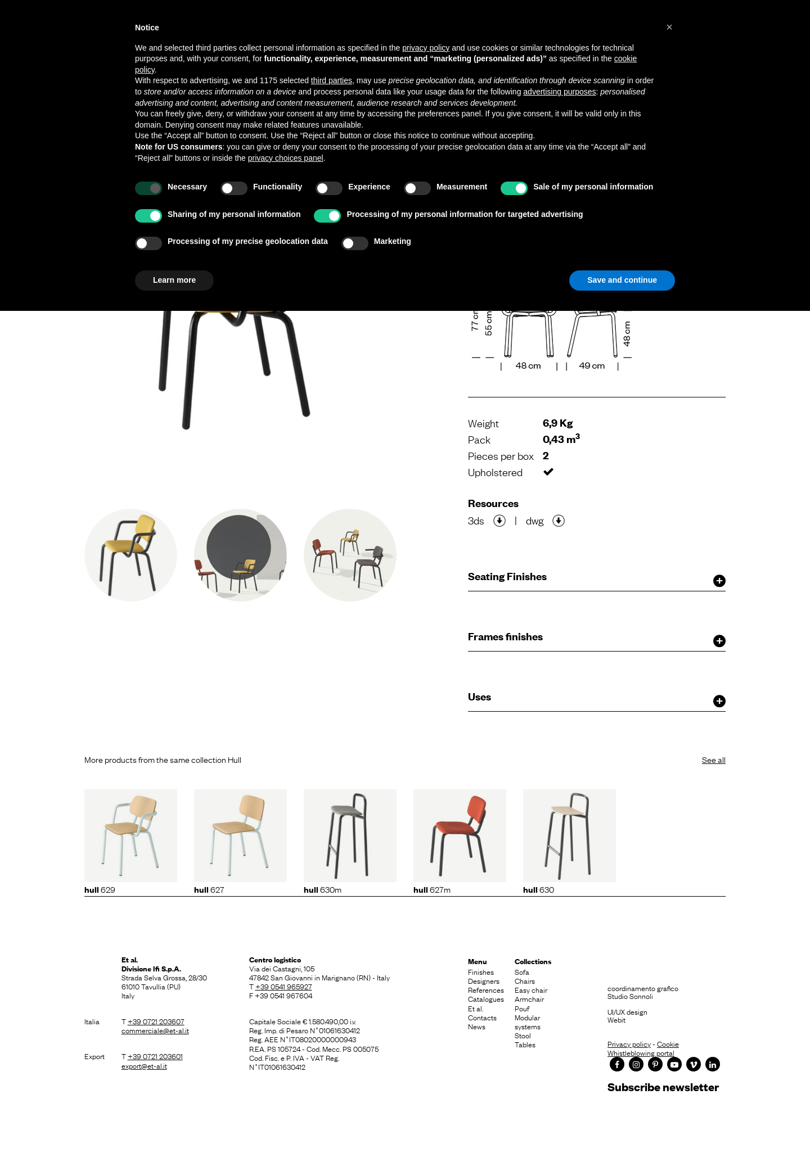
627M (432, 889)
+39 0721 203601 (155, 1055)
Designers (484, 980)
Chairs (525, 980)
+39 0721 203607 (156, 1021)
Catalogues (486, 998)
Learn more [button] (174, 279)
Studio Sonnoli (630, 995)
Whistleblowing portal (641, 1052)
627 (209, 889)
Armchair (529, 998)
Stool (523, 1034)
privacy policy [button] (425, 47)
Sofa (522, 971)
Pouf (522, 1007)
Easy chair (531, 989)
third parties (331, 80)
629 (99, 889)
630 (538, 889)
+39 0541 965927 (283, 986)
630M (322, 889)
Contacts (482, 1016)
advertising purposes (559, 91)
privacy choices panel (285, 157)
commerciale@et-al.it (155, 1030)
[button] (669, 27)
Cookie (668, 1043)
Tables (525, 1043)
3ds (476, 520)
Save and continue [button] (622, 279)
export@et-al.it (144, 1065)
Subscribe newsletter (663, 1086)
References (486, 989)
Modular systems (528, 1021)
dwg (534, 520)
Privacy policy (629, 1043)
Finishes (481, 971)
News (476, 1025)
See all (714, 759)
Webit (617, 1019)
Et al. (475, 1007)
